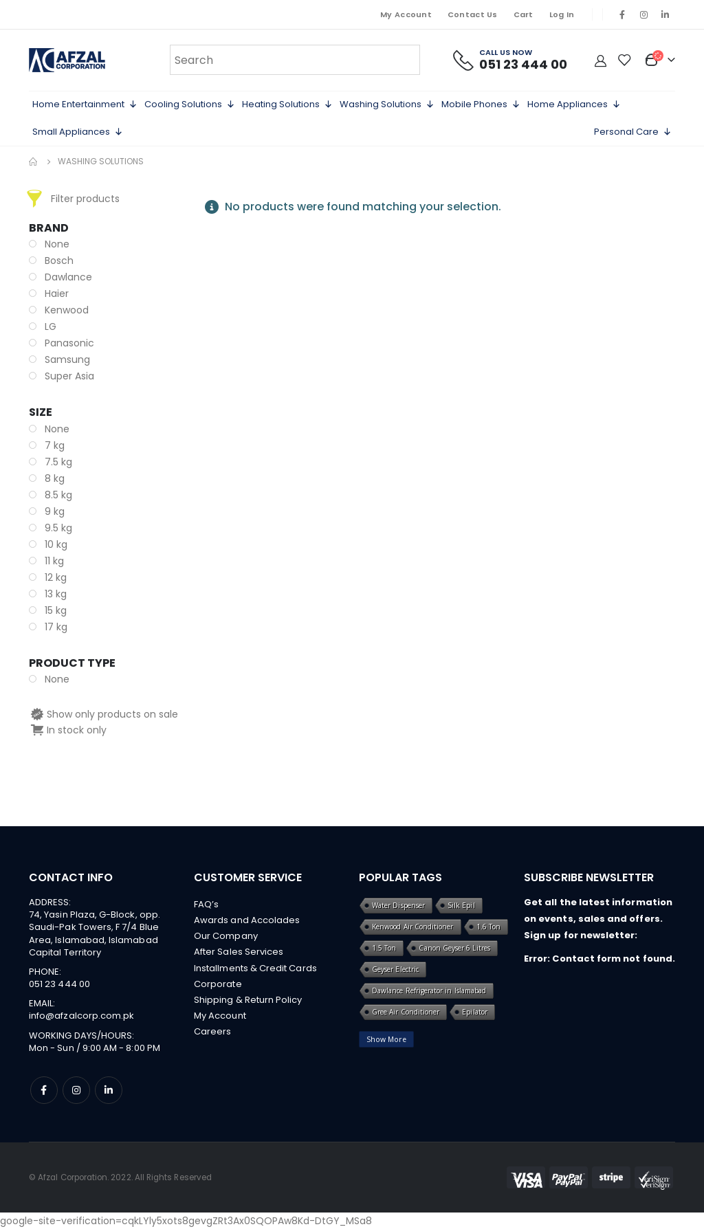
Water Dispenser (398, 905)
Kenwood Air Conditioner (413, 926)
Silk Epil (461, 905)
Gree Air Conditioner (405, 1012)
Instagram (76, 1090)
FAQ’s (206, 904)
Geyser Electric (395, 969)
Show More (386, 1039)
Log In (562, 14)
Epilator (474, 1012)
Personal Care (633, 132)
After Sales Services (238, 953)
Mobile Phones (480, 104)
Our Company (226, 937)
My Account (406, 14)
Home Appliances (574, 104)
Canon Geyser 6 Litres (454, 948)
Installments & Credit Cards (255, 970)
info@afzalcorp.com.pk (81, 1015)
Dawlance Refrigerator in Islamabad (429, 990)
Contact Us (473, 14)
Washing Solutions (387, 104)
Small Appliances (77, 132)
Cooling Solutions (189, 104)
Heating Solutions (287, 104)
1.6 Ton (488, 926)
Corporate (218, 986)
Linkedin (108, 1090)
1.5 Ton (384, 948)
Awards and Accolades (247, 920)
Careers (212, 1036)
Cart (524, 14)
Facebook (44, 1090)
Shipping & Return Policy (248, 1003)
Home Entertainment (85, 104)
